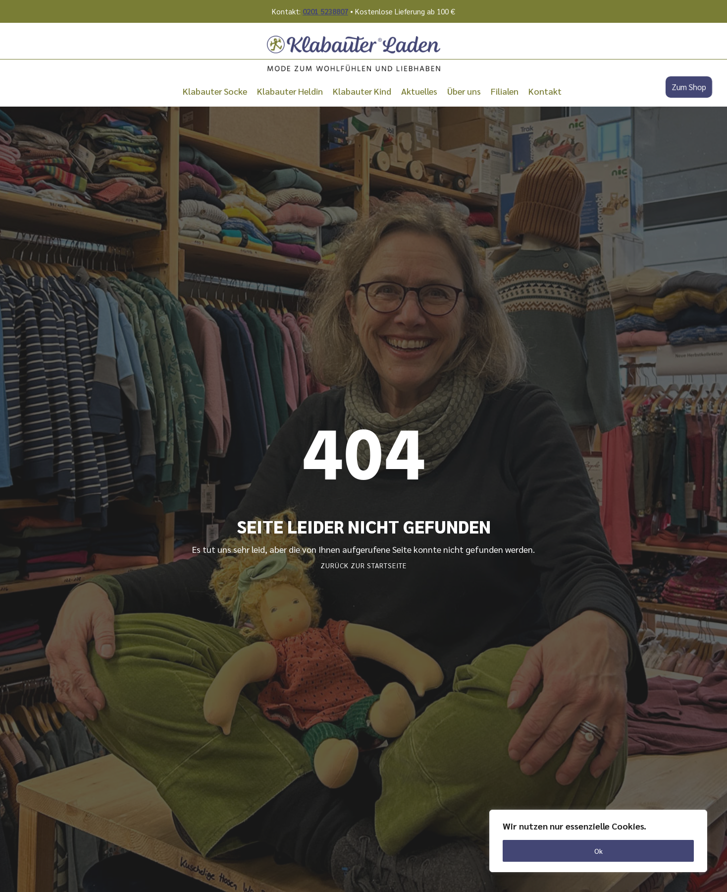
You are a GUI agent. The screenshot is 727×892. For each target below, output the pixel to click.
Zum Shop (689, 87)
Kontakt (545, 91)
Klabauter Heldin (290, 91)
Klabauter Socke (215, 91)
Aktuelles (419, 91)
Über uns (464, 91)
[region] (598, 841)
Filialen (505, 91)
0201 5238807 (325, 11)
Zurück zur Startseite (363, 565)
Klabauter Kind (362, 91)
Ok (598, 850)
